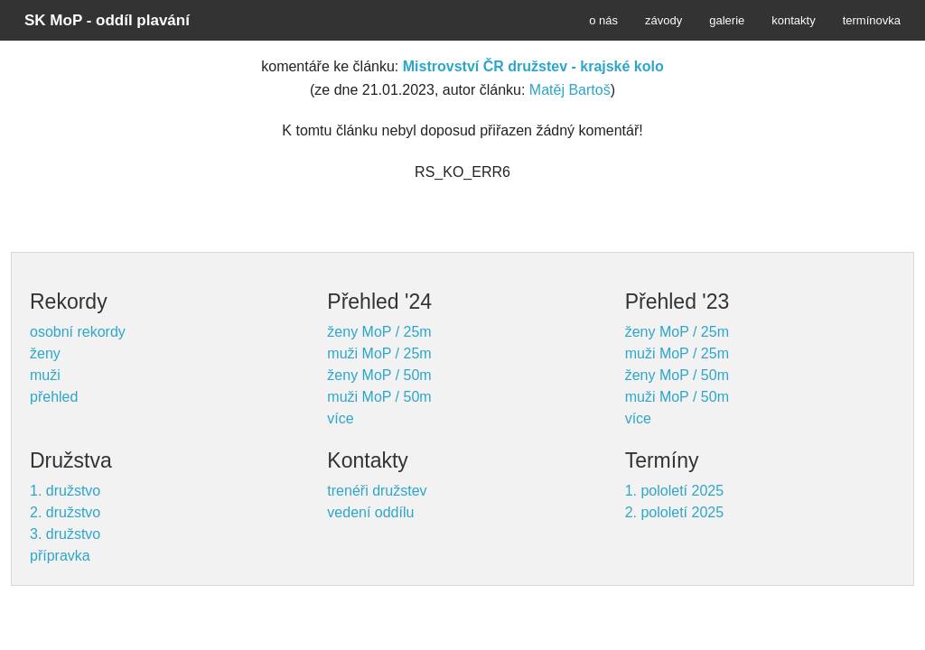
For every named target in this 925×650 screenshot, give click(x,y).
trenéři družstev (376, 490)
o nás (603, 20)
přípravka (60, 555)
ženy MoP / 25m (379, 331)
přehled (54, 396)
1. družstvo (65, 490)
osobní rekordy (78, 331)
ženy (45, 353)
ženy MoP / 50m (379, 375)
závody (663, 20)
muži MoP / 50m (379, 396)
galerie (726, 20)
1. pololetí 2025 (674, 490)
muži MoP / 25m (379, 353)
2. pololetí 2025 (674, 512)
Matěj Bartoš (570, 90)
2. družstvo (65, 512)
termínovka (872, 20)
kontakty (793, 20)
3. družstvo (65, 534)
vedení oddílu (370, 512)
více (340, 418)
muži (45, 375)
